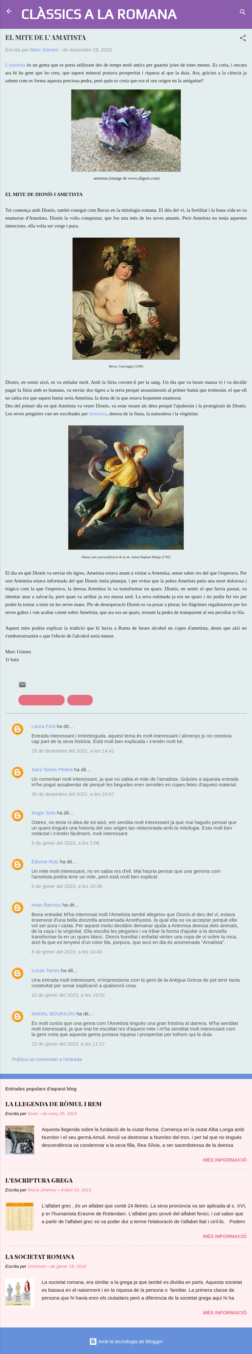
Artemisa (98, 413)
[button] (243, 39)
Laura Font (43, 726)
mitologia (80, 700)
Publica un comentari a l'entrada (47, 1059)
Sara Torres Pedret (52, 769)
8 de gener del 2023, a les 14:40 (67, 951)
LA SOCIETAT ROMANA (39, 1257)
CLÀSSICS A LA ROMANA (99, 14)
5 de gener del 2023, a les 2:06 (65, 843)
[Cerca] (243, 13)
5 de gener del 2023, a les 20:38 (67, 886)
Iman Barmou (46, 905)
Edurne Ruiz (45, 861)
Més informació (225, 1160)
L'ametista (15, 65)
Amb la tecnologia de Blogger (125, 1341)
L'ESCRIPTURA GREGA (39, 1180)
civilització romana (41, 700)
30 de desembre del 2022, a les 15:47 (73, 794)
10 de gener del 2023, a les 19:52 (68, 995)
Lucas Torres (46, 970)
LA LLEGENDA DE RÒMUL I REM (53, 1104)
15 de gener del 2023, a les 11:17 (68, 1044)
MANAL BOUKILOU (53, 1013)
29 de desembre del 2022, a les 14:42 (73, 751)
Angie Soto (43, 812)
